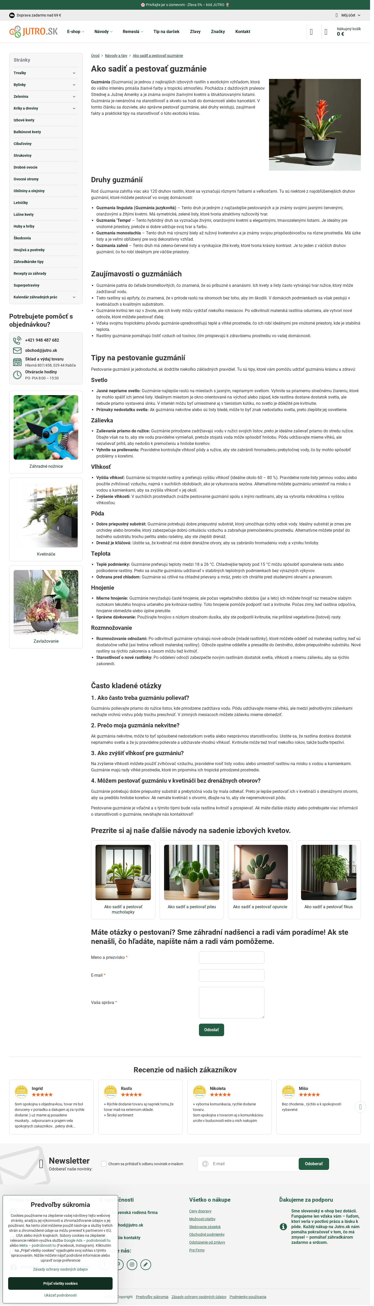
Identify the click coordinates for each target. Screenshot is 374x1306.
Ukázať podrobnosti (60, 1295)
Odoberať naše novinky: (71, 1169)
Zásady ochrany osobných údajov (199, 1297)
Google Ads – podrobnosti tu (87, 1240)
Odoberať (314, 1163)
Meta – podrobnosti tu (37, 1245)
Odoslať (211, 1029)
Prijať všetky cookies (60, 1283)
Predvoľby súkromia (152, 1297)
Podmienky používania (248, 1297)
